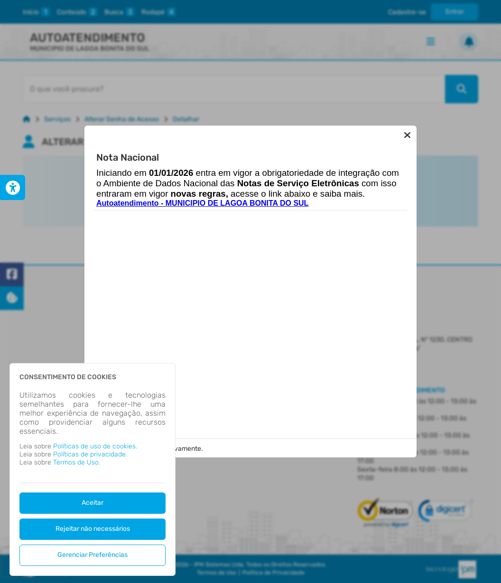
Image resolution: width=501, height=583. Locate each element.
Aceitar (92, 503)
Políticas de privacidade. (90, 454)
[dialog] (92, 469)
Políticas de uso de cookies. (95, 446)
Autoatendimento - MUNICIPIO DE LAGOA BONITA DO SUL (202, 203)
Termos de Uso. (76, 462)
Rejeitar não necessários (93, 529)
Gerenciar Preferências (92, 555)
